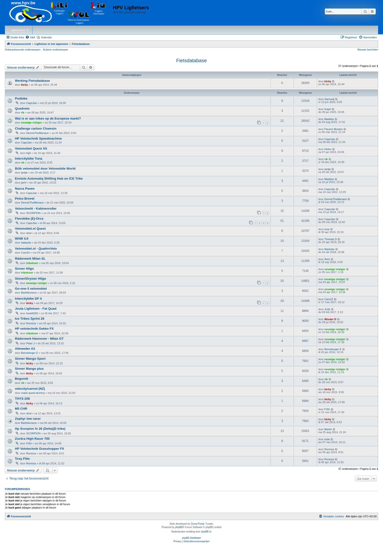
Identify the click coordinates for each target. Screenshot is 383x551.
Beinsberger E (29, 352)
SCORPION (33, 213)
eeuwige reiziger (31, 122)
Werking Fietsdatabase (32, 80)
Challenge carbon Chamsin (35, 128)
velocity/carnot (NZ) (30, 388)
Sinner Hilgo (24, 268)
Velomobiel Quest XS (31, 148)
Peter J (30, 343)
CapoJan (31, 103)
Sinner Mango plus (29, 368)
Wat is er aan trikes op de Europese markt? (48, 118)
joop (327, 229)
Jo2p (327, 309)
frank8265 (32, 313)
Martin (328, 429)
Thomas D (330, 239)
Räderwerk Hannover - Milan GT (39, 338)
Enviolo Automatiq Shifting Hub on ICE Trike (49, 178)
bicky (24, 84)
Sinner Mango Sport (30, 358)
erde (327, 439)
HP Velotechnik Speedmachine (38, 138)
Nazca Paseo (25, 188)
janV (23, 182)
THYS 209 (22, 398)
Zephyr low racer (28, 418)
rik (22, 112)
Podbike (21, 98)
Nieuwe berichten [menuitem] (367, 49)
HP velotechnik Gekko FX (34, 328)
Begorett (21, 378)
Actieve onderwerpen (55, 49)
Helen (327, 149)
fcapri (327, 109)
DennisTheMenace (37, 133)
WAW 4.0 (21, 238)
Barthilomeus (29, 292)
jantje (24, 172)
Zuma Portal (197, 523)
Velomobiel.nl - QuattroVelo (36, 248)
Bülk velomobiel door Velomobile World (45, 168)
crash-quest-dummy (33, 392)
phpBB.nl (206, 531)
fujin (28, 153)
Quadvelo (22, 108)
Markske (329, 249)
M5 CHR (21, 408)
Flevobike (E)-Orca (29, 218)
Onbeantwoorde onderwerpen (23, 49)
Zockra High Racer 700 (32, 438)
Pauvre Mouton (333, 129)
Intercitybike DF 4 (28, 298)
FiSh (327, 409)
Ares (327, 259)
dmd (28, 233)
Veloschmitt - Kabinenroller (36, 208)
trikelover (32, 263)
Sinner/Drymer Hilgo (30, 278)
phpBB (178, 527)
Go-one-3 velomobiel (31, 288)
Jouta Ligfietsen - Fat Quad (35, 308)
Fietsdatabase (191, 60)
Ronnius (31, 323)
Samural (329, 99)
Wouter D (330, 319)
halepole (26, 242)
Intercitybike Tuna (28, 158)
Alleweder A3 (25, 348)
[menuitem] (30, 37)
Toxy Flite (22, 458)
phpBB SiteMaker (191, 538)
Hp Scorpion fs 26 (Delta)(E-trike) (40, 428)
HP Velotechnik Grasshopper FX (39, 448)
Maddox (329, 119)
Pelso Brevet (24, 198)
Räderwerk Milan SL (30, 258)
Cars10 (25, 252)
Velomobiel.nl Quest (30, 228)
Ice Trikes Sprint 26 (29, 318)
